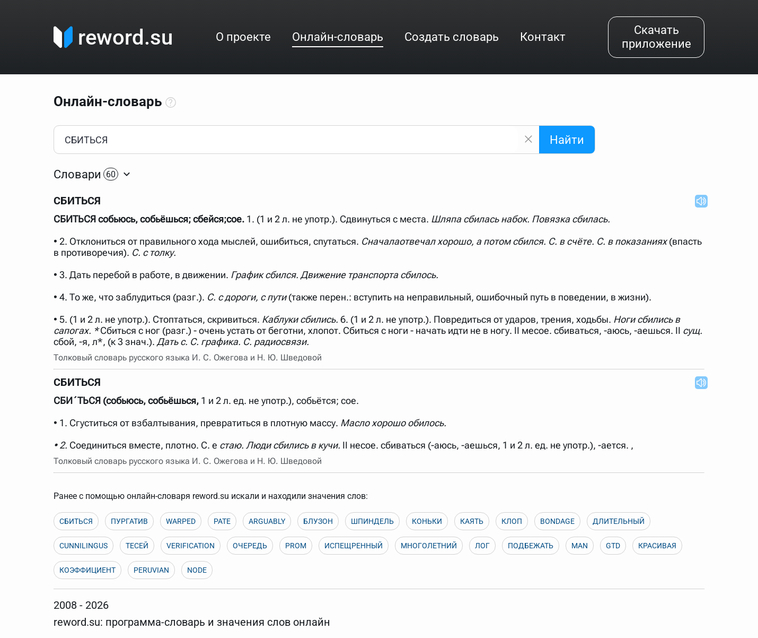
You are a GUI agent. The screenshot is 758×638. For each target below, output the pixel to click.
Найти (567, 139)
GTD (613, 545)
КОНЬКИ (427, 521)
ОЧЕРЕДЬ (250, 545)
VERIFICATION (190, 545)
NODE (197, 570)
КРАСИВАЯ (657, 545)
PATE (222, 521)
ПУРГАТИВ (129, 521)
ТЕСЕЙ (137, 545)
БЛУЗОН (318, 521)
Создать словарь (451, 37)
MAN (579, 545)
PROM (295, 545)
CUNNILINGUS (83, 545)
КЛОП (511, 521)
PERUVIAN (151, 570)
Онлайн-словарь (337, 37)
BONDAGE (557, 521)
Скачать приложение (656, 36)
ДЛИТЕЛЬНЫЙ (619, 521)
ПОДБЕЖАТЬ (530, 545)
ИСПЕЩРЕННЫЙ (353, 545)
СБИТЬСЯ (76, 521)
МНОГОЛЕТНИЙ (429, 545)
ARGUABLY (267, 521)
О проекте (243, 37)
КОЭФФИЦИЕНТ (87, 570)
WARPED (181, 521)
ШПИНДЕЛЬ (372, 521)
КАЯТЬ (471, 521)
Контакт (543, 37)
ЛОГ (482, 545)
